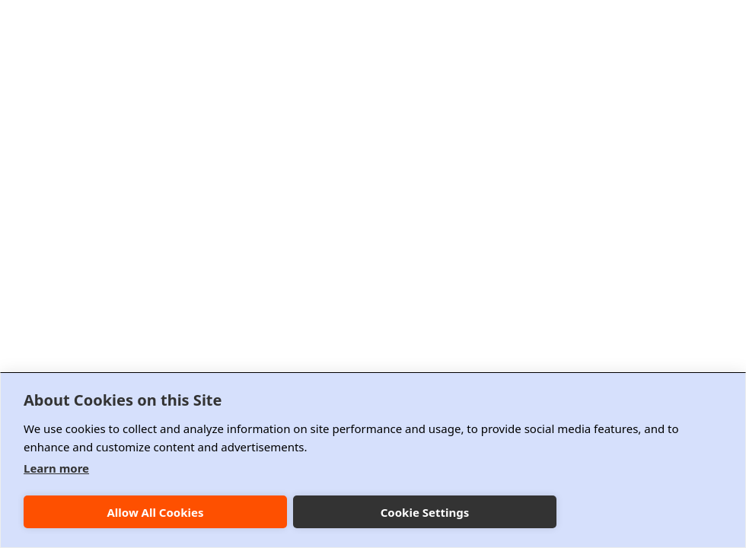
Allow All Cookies (155, 512)
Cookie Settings (425, 512)
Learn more (56, 468)
